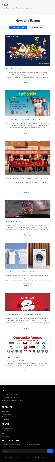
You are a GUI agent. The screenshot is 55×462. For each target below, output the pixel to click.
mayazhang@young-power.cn (12, 400)
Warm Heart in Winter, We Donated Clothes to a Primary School (27, 179)
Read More (27, 82)
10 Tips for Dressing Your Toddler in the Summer (23, 119)
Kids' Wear (5, 417)
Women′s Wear (7, 414)
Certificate (5, 431)
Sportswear (5, 419)
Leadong (47, 458)
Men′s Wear (5, 411)
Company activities (18, 27)
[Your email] (26, 451)
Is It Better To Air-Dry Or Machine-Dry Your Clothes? (24, 272)
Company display (36, 27)
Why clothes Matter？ (14, 357)
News (3, 433)
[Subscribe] (52, 451)
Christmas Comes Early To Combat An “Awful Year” (24, 314)
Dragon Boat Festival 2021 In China (18, 69)
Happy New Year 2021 (13, 221)
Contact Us (5, 436)
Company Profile (7, 428)
